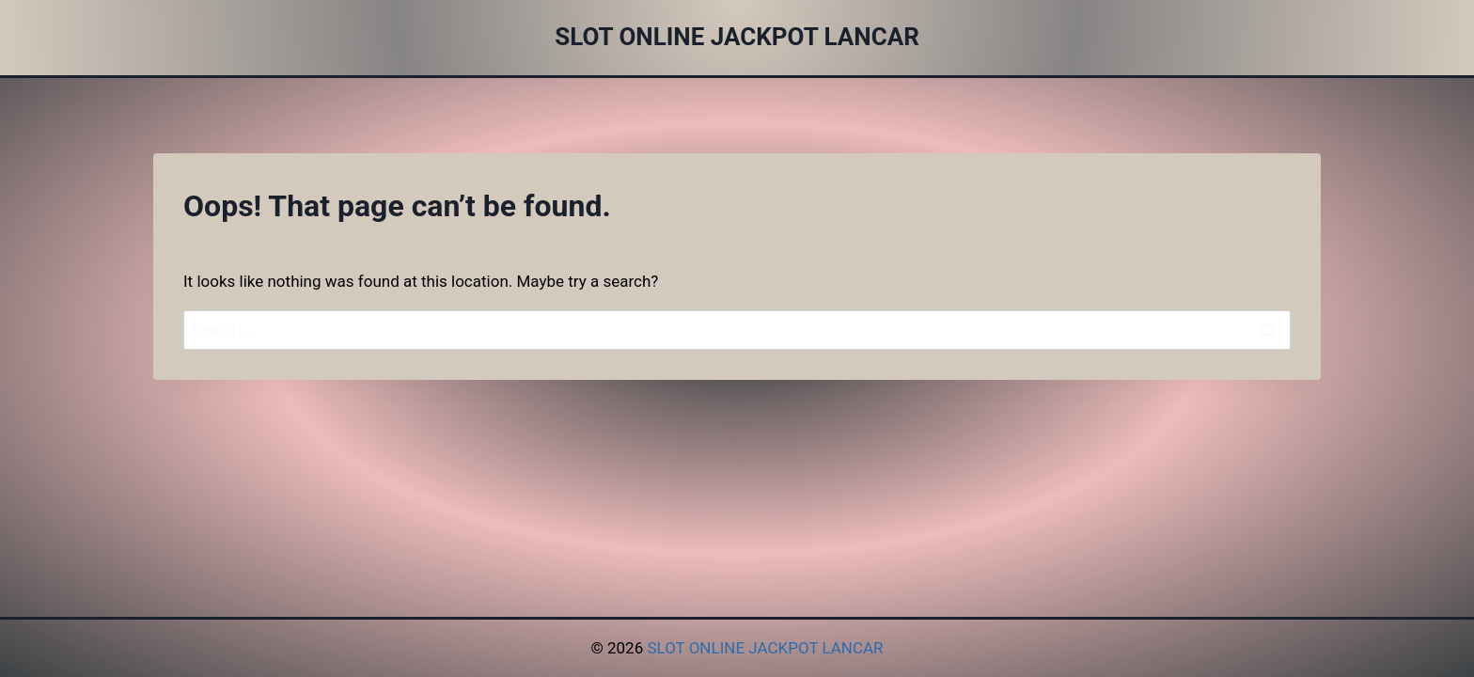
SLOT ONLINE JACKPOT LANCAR (765, 647)
